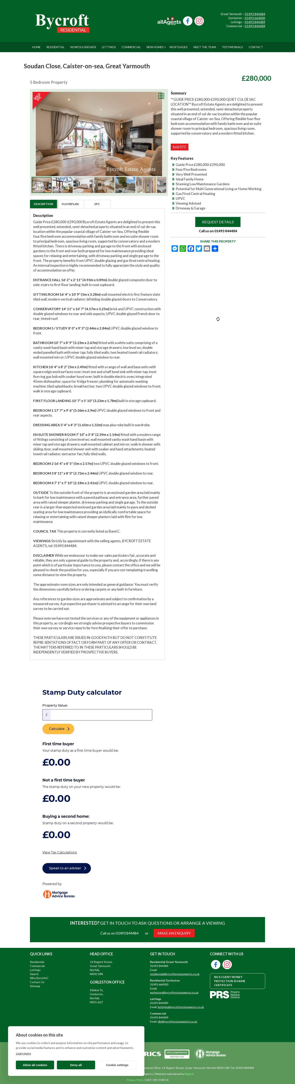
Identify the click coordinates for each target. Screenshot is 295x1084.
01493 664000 (255, 18)
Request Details (218, 222)
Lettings (109, 45)
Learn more (23, 1053)
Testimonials (232, 45)
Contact (256, 45)
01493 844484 (255, 14)
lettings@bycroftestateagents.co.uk (181, 1007)
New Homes (155, 45)
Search (34, 974)
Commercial (131, 45)
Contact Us (37, 982)
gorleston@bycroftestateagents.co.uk (174, 992)
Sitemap (35, 986)
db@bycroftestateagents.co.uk (177, 1021)
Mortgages (178, 45)
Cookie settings (117, 1065)
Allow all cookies (35, 1065)
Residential (55, 45)
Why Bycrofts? (39, 978)
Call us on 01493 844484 (218, 231)
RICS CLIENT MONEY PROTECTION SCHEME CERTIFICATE (229, 981)
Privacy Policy (135, 1080)
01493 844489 (255, 22)
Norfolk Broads (83, 45)
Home (36, 45)
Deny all (76, 1065)
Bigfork (189, 1074)
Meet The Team (204, 45)
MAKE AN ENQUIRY (174, 933)
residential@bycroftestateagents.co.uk (174, 974)
